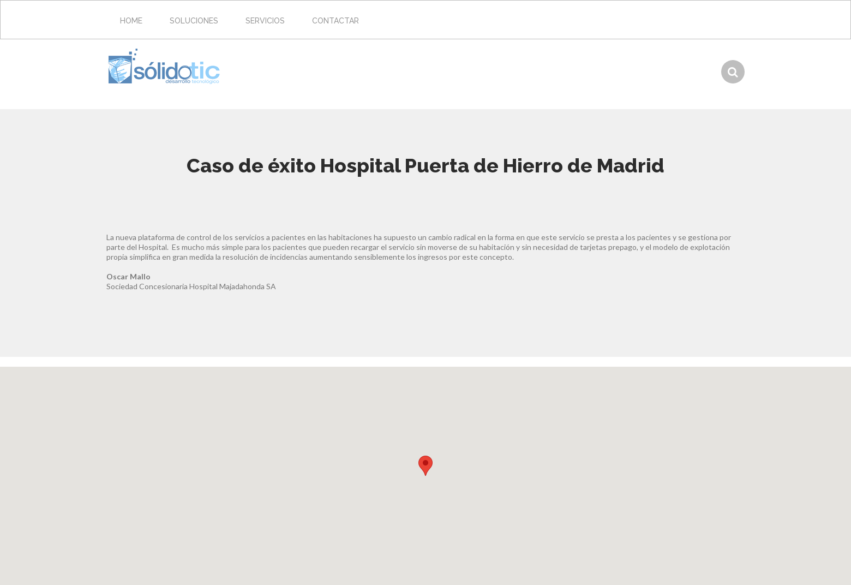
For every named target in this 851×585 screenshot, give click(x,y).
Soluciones (194, 20)
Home (131, 20)
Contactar (335, 20)
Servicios (265, 20)
